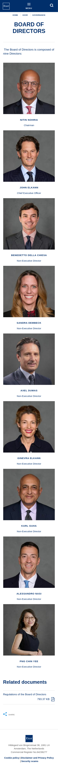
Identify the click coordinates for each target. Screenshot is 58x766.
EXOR (25, 15)
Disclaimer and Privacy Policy (37, 757)
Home (15, 15)
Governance (38, 15)
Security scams (29, 761)
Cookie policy (11, 757)
